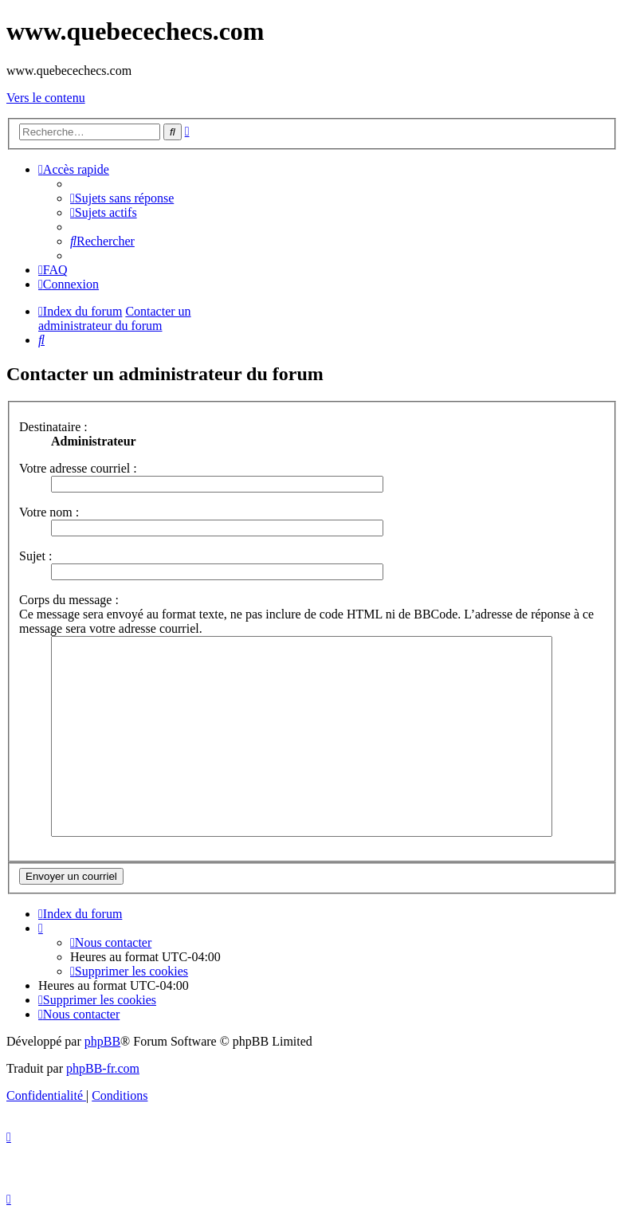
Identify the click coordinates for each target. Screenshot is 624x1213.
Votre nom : (49, 512)
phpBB (102, 1041)
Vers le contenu (45, 97)
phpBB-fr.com (102, 1068)
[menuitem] (122, 198)
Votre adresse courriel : (78, 468)
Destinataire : (53, 427)
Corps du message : (69, 599)
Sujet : (35, 556)
